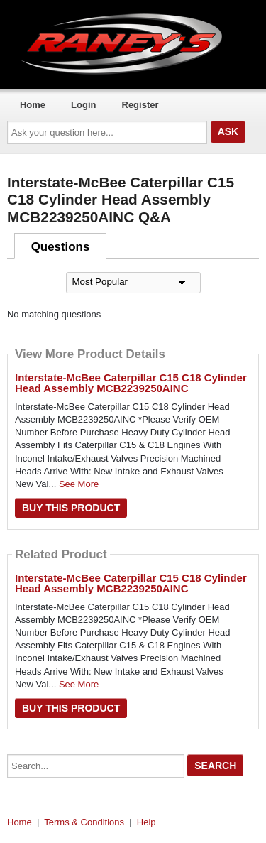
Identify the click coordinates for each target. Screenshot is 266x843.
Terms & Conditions (84, 822)
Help (146, 822)
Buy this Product (71, 507)
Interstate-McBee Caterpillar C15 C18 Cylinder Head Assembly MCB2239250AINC (131, 382)
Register (140, 104)
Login (83, 104)
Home (32, 104)
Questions (60, 247)
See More (79, 484)
